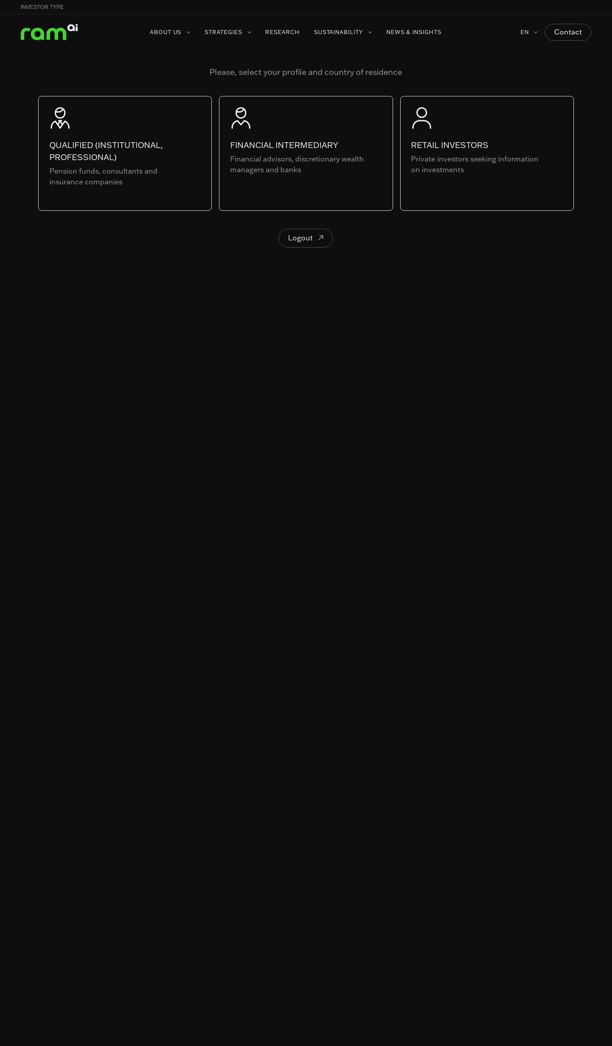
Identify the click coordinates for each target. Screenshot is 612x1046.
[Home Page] (49, 32)
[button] (591, 7)
